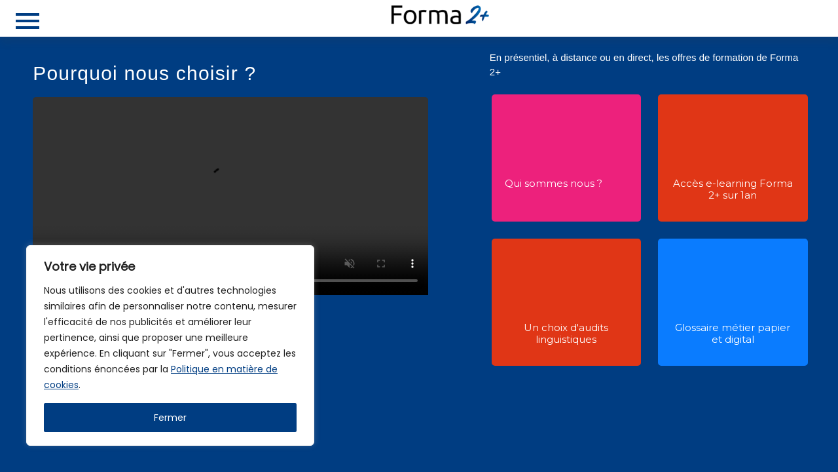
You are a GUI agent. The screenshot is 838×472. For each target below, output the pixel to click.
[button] (554, 152)
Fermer (170, 417)
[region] (170, 345)
